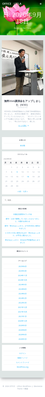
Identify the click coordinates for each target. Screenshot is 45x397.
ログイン (22, 353)
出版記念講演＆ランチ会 (22, 214)
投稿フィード (23, 358)
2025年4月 (22, 271)
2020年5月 (22, 339)
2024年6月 (22, 293)
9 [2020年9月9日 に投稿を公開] (17, 172)
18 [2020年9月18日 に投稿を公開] (28, 176)
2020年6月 (22, 334)
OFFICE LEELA (11, 3)
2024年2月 (22, 298)
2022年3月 (22, 303)
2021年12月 (22, 307)
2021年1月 (22, 316)
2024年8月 (22, 289)
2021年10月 (22, 312)
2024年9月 (22, 284)
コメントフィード (22, 362)
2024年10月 (22, 280)
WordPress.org (22, 367)
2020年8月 (22, 330)
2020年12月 (22, 321)
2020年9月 (22, 325)
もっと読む (22, 125)
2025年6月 (22, 266)
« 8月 (19, 191)
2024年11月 (22, 275)
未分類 (22, 145)
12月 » (25, 191)
